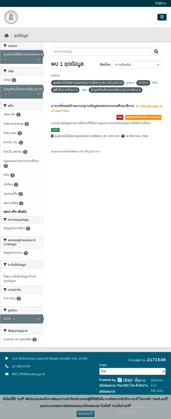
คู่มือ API (94, 152)
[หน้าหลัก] (6, 36)
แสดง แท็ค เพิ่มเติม (15, 212)
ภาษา (102, 365)
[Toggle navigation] (162, 17)
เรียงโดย (105, 65)
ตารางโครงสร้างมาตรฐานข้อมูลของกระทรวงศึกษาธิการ (93, 106)
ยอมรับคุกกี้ (85, 413)
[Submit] (157, 52)
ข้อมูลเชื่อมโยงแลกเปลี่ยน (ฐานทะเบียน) (143, 117)
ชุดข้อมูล (21, 36)
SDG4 (119, 117)
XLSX (55, 130)
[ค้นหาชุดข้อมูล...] (101, 52)
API (82, 152)
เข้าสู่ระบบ (160, 3)
